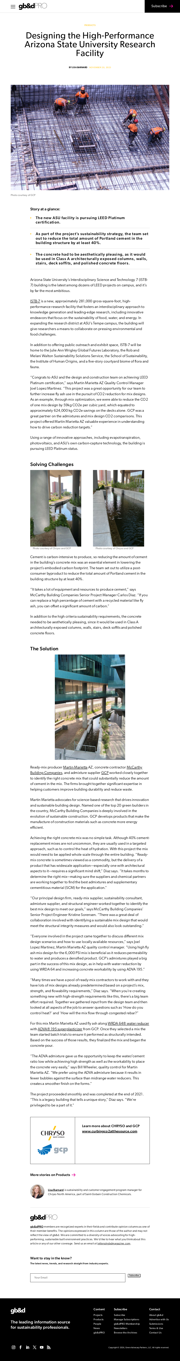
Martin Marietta (75, 767)
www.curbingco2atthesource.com (109, 1131)
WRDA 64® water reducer (128, 1023)
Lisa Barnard (79, 68)
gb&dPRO (36, 1226)
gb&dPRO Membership (127, 1324)
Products (90, 25)
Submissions (156, 1324)
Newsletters (120, 1328)
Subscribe (157, 9)
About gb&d (156, 1315)
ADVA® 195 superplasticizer (60, 1029)
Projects (98, 1315)
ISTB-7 (35, 301)
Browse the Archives (125, 1333)
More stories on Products (50, 1175)
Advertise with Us (159, 1319)
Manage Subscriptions (126, 1319)
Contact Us (155, 1333)
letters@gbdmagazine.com (113, 1243)
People (97, 1324)
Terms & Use (156, 1328)
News (97, 1328)
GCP (105, 773)
